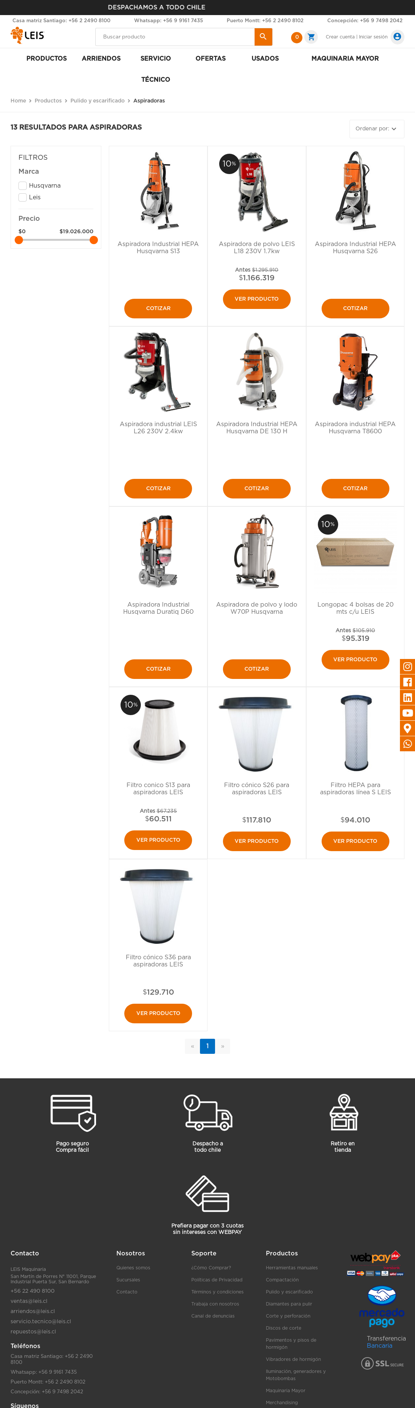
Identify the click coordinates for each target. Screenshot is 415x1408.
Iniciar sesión (373, 37)
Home (18, 101)
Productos (46, 59)
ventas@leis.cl (29, 1301)
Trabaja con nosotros (215, 1304)
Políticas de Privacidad (217, 1280)
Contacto (126, 1292)
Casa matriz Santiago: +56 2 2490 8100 (61, 20)
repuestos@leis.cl (33, 1332)
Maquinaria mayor (345, 59)
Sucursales (128, 1280)
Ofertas (210, 59)
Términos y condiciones (217, 1292)
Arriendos (101, 59)
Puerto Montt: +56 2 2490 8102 (265, 20)
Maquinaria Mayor (285, 1390)
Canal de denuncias (213, 1316)
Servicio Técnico (155, 69)
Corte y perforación (288, 1316)
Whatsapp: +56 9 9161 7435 (168, 20)
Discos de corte (283, 1328)
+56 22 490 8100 (33, 1291)
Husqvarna (45, 186)
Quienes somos (133, 1268)
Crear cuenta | (342, 37)
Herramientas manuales (292, 1268)
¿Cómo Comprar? (211, 1268)
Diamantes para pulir (289, 1304)
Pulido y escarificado (289, 1292)
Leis (35, 197)
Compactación (282, 1280)
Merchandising (282, 1402)
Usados (265, 59)
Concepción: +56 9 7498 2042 (365, 20)
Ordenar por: (376, 128)
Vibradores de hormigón (293, 1359)
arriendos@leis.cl (33, 1311)
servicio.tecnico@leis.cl (41, 1321)
